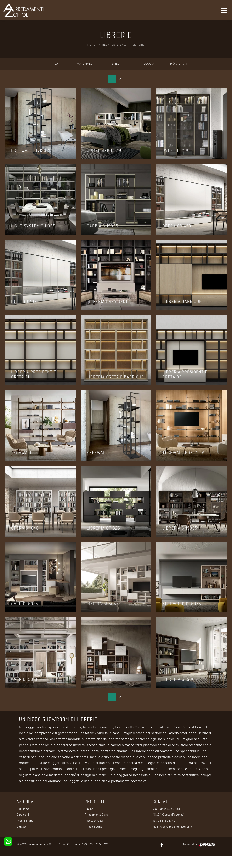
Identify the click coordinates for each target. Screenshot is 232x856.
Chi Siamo (23, 809)
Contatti (22, 827)
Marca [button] (53, 64)
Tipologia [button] (146, 64)
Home (91, 45)
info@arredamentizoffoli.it (175, 827)
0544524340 (166, 821)
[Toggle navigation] (224, 10)
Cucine (89, 809)
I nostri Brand (25, 821)
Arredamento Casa (113, 45)
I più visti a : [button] (178, 64)
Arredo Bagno (93, 827)
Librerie (139, 45)
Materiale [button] (84, 64)
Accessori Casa (94, 821)
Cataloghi (23, 815)
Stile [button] (115, 64)
